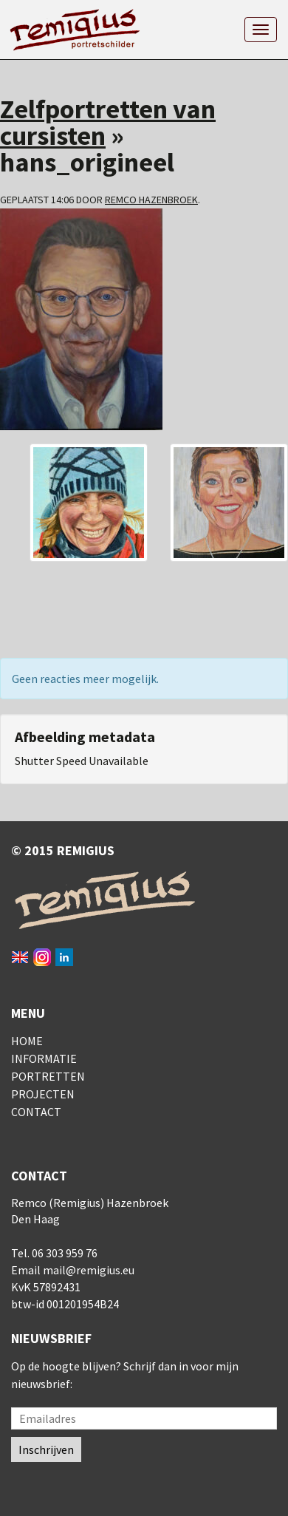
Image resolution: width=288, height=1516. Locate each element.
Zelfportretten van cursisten (108, 122)
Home (27, 1040)
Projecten (43, 1094)
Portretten (48, 1076)
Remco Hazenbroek (151, 199)
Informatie (44, 1058)
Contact (36, 1111)
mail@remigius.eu (88, 1269)
